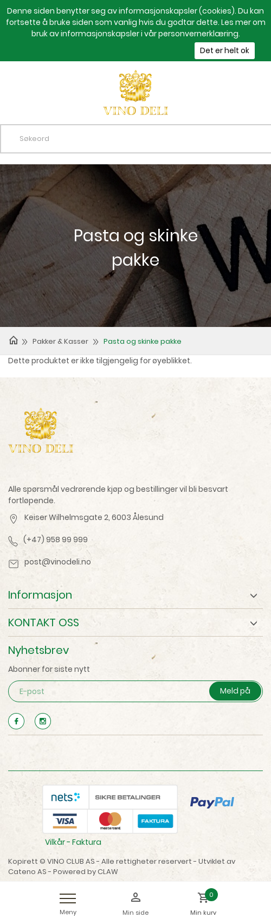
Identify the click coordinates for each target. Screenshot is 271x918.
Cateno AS (27, 871)
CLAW (108, 871)
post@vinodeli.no (57, 561)
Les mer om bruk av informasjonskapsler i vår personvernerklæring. (148, 28)
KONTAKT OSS (43, 622)
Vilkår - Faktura (73, 842)
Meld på (235, 690)
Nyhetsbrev (38, 650)
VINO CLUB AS (71, 861)
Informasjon (40, 594)
